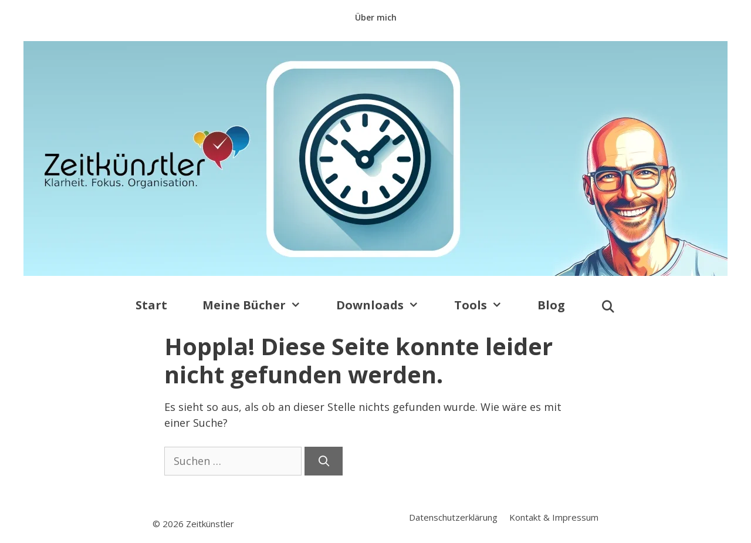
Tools (487, 305)
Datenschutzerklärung (453, 517)
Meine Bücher (260, 305)
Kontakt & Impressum (553, 517)
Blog (551, 305)
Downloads (386, 305)
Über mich (376, 17)
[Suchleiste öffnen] (608, 307)
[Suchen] (324, 461)
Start (151, 305)
